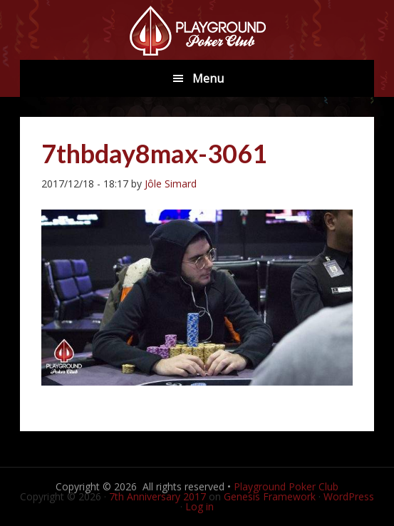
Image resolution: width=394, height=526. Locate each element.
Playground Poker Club (286, 486)
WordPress (348, 496)
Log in (199, 506)
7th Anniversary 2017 (157, 496)
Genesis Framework (270, 496)
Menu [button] (208, 78)
